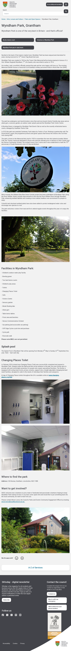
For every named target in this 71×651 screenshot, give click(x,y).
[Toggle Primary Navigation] (66, 4)
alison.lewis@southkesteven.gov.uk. (13, 502)
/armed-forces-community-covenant (57, 626)
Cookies (15, 643)
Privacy (22, 643)
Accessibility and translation (54, 4)
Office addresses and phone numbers (54, 607)
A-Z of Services (35, 567)
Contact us (51, 594)
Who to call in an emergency (53, 600)
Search (5, 10)
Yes (16, 558)
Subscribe (6, 600)
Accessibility (6, 643)
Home (3, 19)
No (22, 558)
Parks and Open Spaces (32, 19)
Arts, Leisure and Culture (15, 19)
